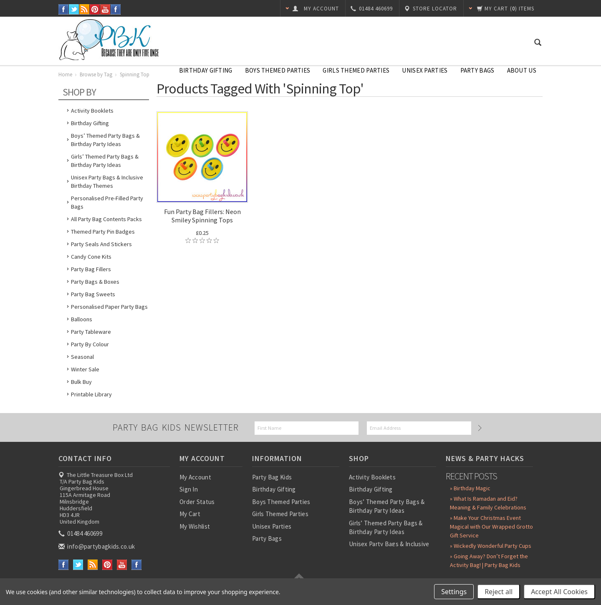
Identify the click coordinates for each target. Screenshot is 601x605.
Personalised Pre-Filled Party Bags (107, 202)
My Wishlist (194, 526)
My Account (195, 477)
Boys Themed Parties (278, 70)
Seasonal (82, 356)
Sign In (188, 489)
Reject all (499, 591)
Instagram (116, 9)
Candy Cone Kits (91, 256)
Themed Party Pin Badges (103, 231)
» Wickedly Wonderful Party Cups (490, 546)
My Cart (189, 514)
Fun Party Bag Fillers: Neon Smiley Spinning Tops (202, 215)
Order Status (197, 502)
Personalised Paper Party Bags (109, 306)
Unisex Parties (424, 70)
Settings (454, 591)
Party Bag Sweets (93, 294)
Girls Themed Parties (356, 70)
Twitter (74, 9)
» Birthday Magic (470, 488)
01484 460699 (81, 533)
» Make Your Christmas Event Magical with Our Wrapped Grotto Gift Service (491, 526)
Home (65, 74)
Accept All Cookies (559, 591)
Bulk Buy (81, 382)
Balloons (81, 319)
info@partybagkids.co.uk (97, 546)
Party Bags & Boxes (95, 281)
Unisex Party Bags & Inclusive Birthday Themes (107, 181)
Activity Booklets (92, 110)
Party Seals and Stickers (101, 244)
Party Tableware (91, 331)
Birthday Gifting (205, 70)
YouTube (105, 9)
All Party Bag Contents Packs (106, 219)
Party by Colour (90, 344)
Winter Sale (85, 369)
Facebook (63, 9)
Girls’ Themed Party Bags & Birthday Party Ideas (105, 161)
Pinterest (95, 9)
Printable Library (91, 394)
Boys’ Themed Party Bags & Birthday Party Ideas (105, 140)
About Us (521, 70)
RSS (84, 9)
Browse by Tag (96, 74)
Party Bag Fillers (91, 269)
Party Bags (477, 70)
